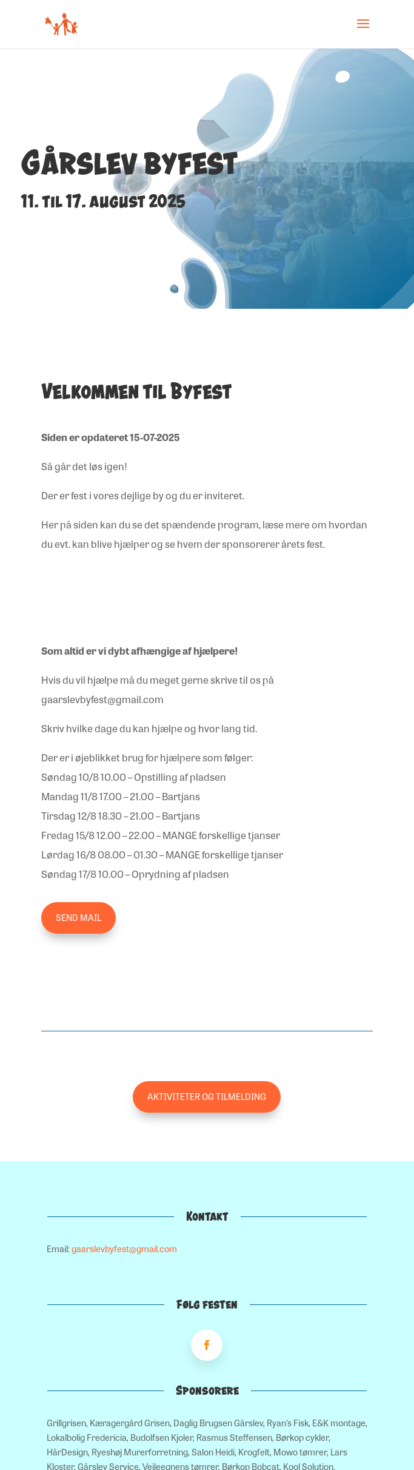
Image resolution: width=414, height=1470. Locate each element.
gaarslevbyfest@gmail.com (124, 1248)
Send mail (78, 917)
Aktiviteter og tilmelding (206, 1096)
